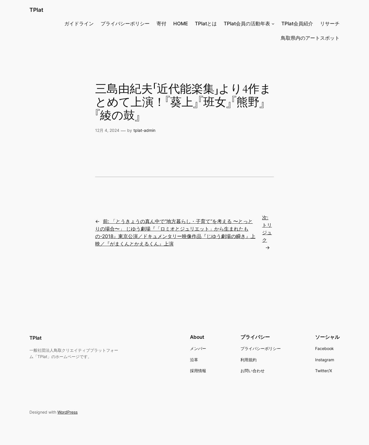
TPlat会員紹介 (297, 23)
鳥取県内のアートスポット (310, 38)
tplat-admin (144, 130)
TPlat (36, 9)
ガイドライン (79, 23)
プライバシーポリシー (125, 23)
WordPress (67, 412)
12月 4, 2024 (107, 130)
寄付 (161, 23)
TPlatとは (206, 23)
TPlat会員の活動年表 (247, 23)
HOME (180, 23)
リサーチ (330, 23)
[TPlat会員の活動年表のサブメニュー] (273, 23)
